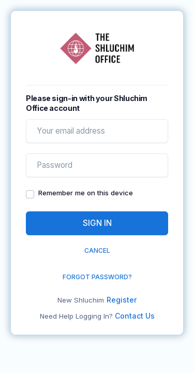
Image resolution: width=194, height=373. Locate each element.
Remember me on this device (85, 193)
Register (122, 299)
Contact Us (135, 315)
